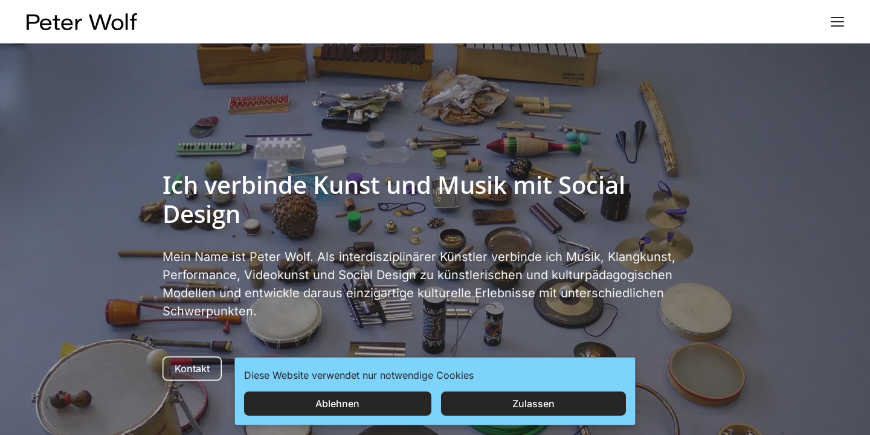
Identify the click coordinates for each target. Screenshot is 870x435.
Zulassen (533, 404)
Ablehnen (337, 404)
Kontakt (192, 368)
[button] (837, 21)
